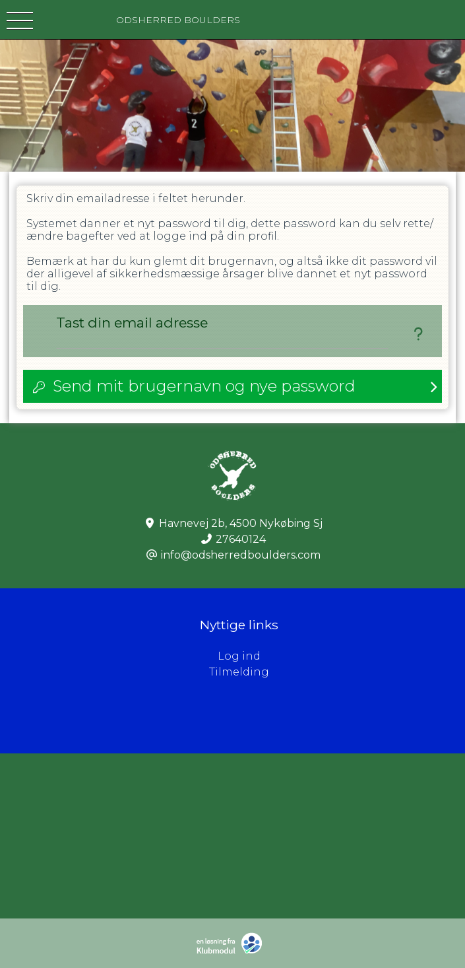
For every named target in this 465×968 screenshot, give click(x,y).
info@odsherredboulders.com (241, 555)
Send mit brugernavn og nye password (204, 386)
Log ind (341, 656)
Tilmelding (239, 672)
